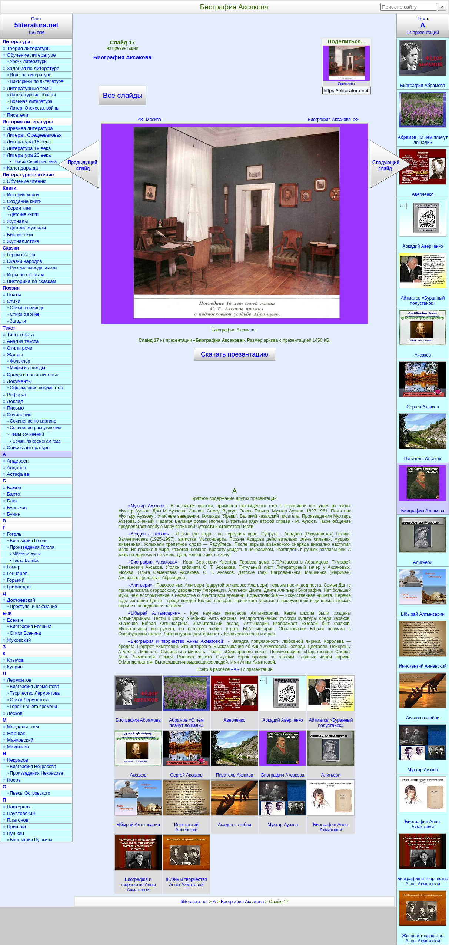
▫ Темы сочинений (25, 434)
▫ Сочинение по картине (31, 421)
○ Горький (13, 580)
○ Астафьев (16, 474)
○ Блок (10, 501)
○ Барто (11, 494)
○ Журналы (15, 221)
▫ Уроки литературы (27, 61)
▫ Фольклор (18, 361)
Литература (16, 41)
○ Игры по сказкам (23, 274)
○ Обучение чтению (25, 181)
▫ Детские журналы (26, 227)
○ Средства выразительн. (31, 374)
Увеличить (346, 81)
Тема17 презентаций (423, 25)
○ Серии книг (17, 208)
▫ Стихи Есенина (24, 633)
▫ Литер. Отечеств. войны (33, 108)
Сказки (11, 248)
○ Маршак (14, 733)
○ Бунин (11, 514)
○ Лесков (13, 713)
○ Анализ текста (21, 341)
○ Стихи (11, 301)
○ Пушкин (13, 833)
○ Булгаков (15, 507)
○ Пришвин (15, 826)
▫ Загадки (16, 321)
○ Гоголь (12, 534)
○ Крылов (13, 660)
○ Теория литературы (26, 48)
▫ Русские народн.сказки (32, 267)
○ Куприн (13, 666)
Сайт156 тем (36, 25)
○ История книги (21, 194)
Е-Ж (7, 613)
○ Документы (17, 381)
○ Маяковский (18, 740)
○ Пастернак (16, 806)
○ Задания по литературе (31, 68)
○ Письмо (13, 408)
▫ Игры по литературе (29, 74)
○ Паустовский (19, 813)
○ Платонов (16, 820)
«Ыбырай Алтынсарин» (154, 613)
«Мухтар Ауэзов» (146, 505)
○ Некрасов (15, 760)
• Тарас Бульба (24, 560)
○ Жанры (13, 354)
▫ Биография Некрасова (31, 766)
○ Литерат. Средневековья (32, 135)
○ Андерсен (16, 461)
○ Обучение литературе (29, 55)
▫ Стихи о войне (23, 314)
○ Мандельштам (21, 726)
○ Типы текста (18, 334)
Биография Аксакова (122, 58)
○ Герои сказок (19, 254)
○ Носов (12, 780)
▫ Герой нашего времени (32, 706)
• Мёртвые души (25, 554)
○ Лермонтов (17, 680)
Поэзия (11, 288)
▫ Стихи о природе (25, 307)
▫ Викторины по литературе (35, 81)
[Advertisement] (234, 70)
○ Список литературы (26, 447)
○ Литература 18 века (27, 141)
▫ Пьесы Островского (28, 793)
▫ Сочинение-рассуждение (34, 427)
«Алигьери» (140, 585)
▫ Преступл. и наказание (32, 606)
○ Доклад (13, 401)
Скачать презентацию (234, 354)
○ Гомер (11, 567)
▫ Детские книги (23, 214)
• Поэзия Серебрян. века (33, 161)
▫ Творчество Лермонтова (33, 693)
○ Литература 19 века (27, 148)
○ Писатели (15, 115)
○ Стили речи (18, 348)
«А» (235, 669)
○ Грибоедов (17, 587)
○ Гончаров (15, 573)
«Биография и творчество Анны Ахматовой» (177, 641)
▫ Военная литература (29, 101)
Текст (9, 328)
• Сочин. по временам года (35, 441)
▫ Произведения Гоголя (30, 547)
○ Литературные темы (27, 88)
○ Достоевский (19, 600)
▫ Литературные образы (31, 94)
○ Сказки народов (22, 261)
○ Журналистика (21, 241)
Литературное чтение (28, 174)
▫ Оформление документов (35, 387)
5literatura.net (193, 901)
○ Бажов (12, 487)
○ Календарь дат (21, 168)
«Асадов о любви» (148, 534)
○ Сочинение (17, 414)
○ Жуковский (17, 640)
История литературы (28, 121)
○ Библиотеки (18, 234)
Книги (9, 188)
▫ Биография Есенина (29, 626)
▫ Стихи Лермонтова (28, 699)
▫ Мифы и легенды (26, 367)
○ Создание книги (22, 201)
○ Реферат (15, 394)
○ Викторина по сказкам (29, 281)
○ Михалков (16, 746)
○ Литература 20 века (27, 155)
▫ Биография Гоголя (27, 540)
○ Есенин (13, 620)
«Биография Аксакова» (152, 562)
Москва (149, 119)
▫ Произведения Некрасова (35, 773)
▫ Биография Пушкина (29, 839)
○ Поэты (12, 294)
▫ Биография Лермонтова (33, 686)
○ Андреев (14, 467)
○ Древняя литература (28, 128)
